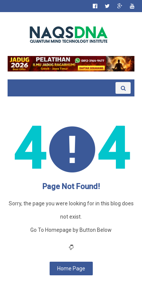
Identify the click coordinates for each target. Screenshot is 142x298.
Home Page (71, 268)
